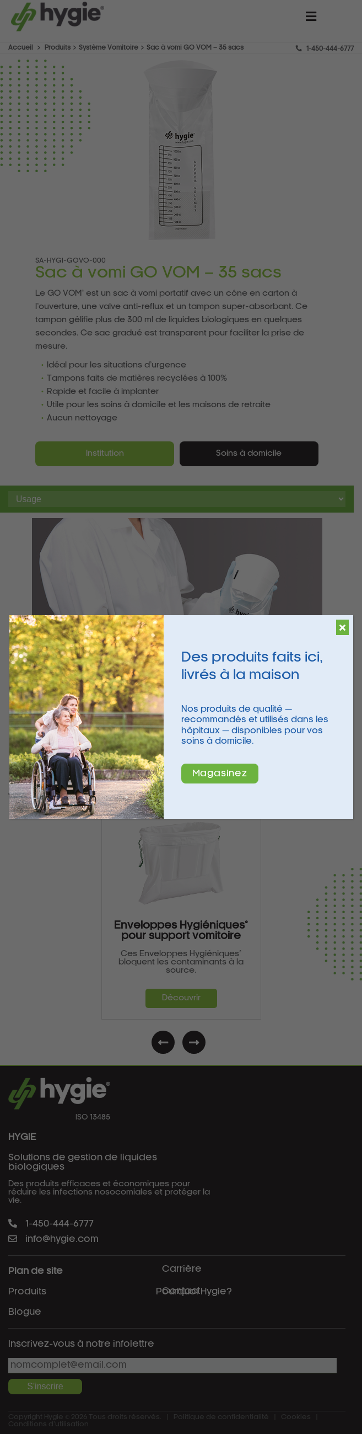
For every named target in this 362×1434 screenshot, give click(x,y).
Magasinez (219, 773)
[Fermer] (342, 627)
